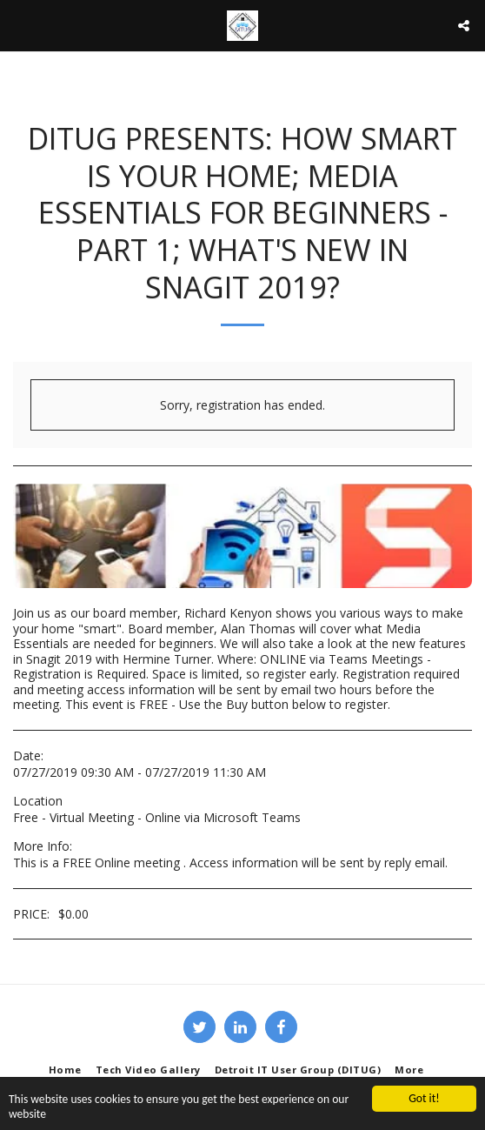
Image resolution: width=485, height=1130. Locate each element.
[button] (19, 25)
